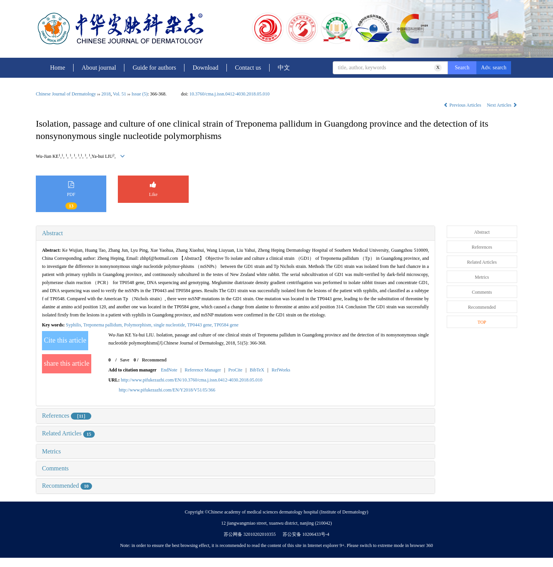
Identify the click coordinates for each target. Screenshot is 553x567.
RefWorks (280, 370)
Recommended (67, 485)
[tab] (235, 233)
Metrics (51, 451)
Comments (55, 468)
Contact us (248, 67)
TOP (482, 322)
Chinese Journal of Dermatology (66, 94)
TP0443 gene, (200, 325)
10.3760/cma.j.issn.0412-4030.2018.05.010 (229, 94)
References (66, 415)
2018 (106, 94)
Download (205, 67)
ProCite (235, 370)
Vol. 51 (119, 94)
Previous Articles (463, 105)
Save (124, 360)
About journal (99, 67)
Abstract (52, 233)
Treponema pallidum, (103, 325)
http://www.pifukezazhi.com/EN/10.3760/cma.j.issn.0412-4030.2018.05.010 (192, 380)
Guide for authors (154, 67)
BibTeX (257, 370)
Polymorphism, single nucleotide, (155, 325)
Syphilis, (74, 325)
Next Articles (502, 105)
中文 (284, 67)
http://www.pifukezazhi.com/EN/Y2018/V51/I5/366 (167, 390)
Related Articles (68, 433)
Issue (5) (140, 94)
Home (57, 67)
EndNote (169, 370)
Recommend (154, 360)
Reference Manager (202, 370)
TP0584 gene (226, 325)
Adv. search (493, 67)
